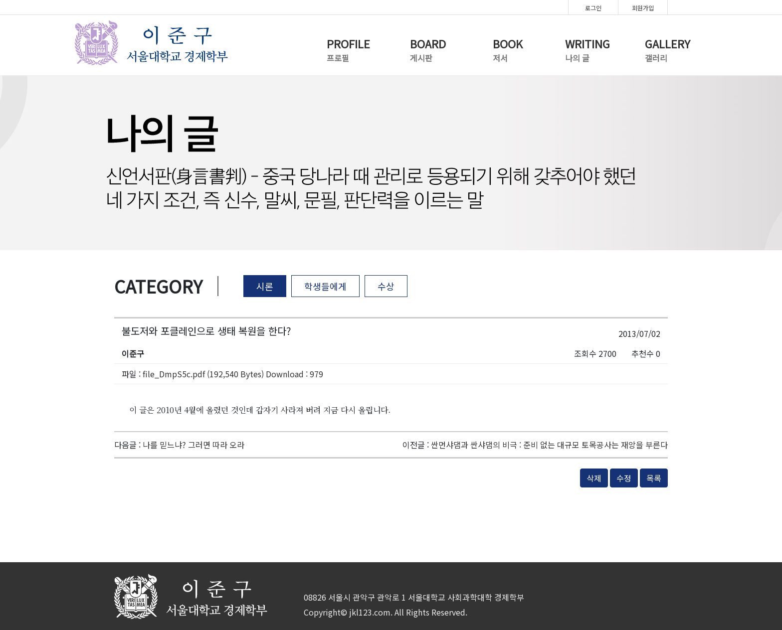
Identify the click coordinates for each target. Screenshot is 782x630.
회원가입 (643, 7)
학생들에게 (325, 286)
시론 (264, 286)
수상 (386, 286)
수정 (623, 478)
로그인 (593, 7)
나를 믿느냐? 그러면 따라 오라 (193, 445)
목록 (653, 478)
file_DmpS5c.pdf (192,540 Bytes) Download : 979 (233, 374)
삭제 (593, 478)
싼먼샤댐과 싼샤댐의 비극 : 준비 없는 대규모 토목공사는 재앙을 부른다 (549, 445)
